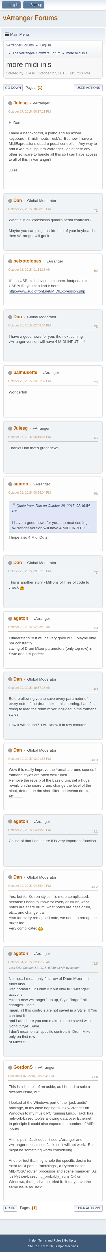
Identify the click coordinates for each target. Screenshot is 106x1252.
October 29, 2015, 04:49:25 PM (29, 830)
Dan (17, 200)
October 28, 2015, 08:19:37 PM (29, 436)
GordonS (23, 1067)
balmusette (25, 372)
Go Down (13, 87)
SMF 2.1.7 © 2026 (40, 1246)
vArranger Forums (30, 17)
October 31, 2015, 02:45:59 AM (29, 962)
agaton (20, 483)
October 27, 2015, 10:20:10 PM (29, 209)
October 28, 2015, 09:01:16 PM (29, 571)
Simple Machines (66, 1246)
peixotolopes (27, 261)
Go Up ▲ (70, 1240)
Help (32, 1240)
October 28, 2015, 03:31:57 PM (29, 381)
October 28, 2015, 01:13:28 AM (29, 269)
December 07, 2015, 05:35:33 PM (31, 1075)
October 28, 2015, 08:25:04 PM (29, 492)
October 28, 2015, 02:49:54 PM (29, 325)
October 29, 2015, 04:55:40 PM (29, 885)
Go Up (10, 1208)
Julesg (20, 102)
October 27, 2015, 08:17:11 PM (29, 111)
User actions (88, 87)
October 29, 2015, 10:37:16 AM (29, 687)
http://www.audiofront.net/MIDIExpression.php (47, 291)
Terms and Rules (49, 1240)
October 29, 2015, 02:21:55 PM (29, 758)
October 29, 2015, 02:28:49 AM (29, 627)
